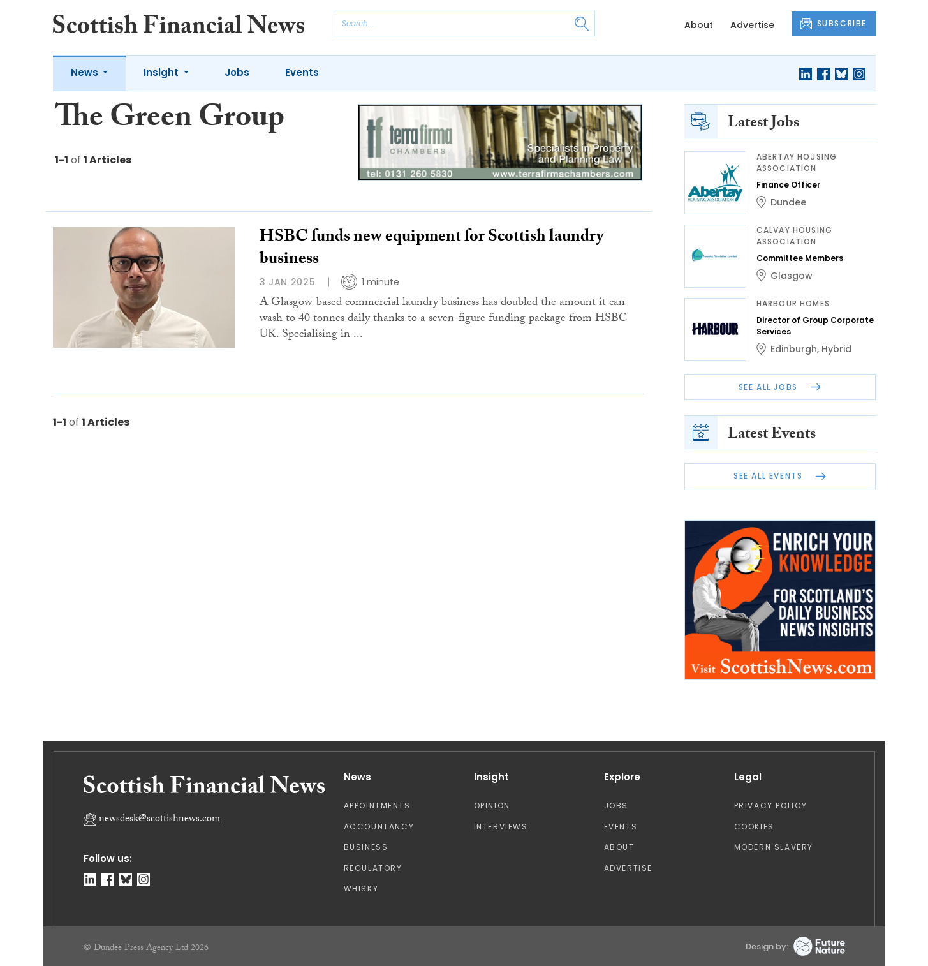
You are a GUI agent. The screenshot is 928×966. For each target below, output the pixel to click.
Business (366, 847)
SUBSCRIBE (833, 23)
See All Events (779, 475)
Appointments (377, 805)
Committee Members (799, 258)
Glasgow (791, 275)
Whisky (361, 888)
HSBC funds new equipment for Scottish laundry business (431, 249)
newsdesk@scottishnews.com (159, 819)
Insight (162, 72)
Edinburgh (793, 349)
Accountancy (379, 826)
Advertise (752, 25)
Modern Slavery (773, 847)
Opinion (492, 805)
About (698, 25)
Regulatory (373, 868)
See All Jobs (780, 387)
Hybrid (836, 349)
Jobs (237, 72)
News (86, 72)
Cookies (754, 826)
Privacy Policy (770, 805)
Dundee (788, 202)
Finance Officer (788, 184)
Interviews (501, 826)
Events (302, 72)
